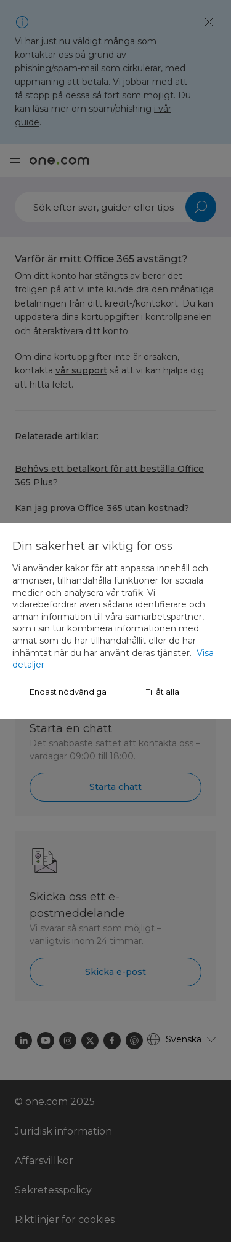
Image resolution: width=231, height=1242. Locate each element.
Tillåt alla (162, 692)
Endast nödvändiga (68, 692)
